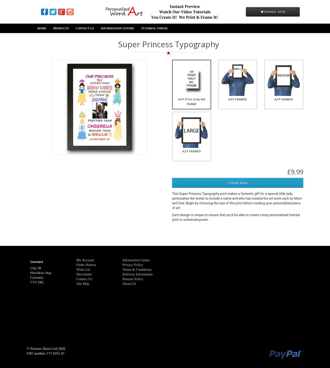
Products (61, 28)
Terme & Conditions (137, 269)
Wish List (83, 269)
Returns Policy (132, 279)
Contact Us (85, 28)
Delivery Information (137, 274)
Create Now (238, 182)
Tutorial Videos (154, 28)
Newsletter (84, 274)
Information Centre (117, 28)
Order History (86, 265)
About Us (129, 284)
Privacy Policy (132, 265)
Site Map (82, 284)
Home (41, 28)
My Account (85, 260)
